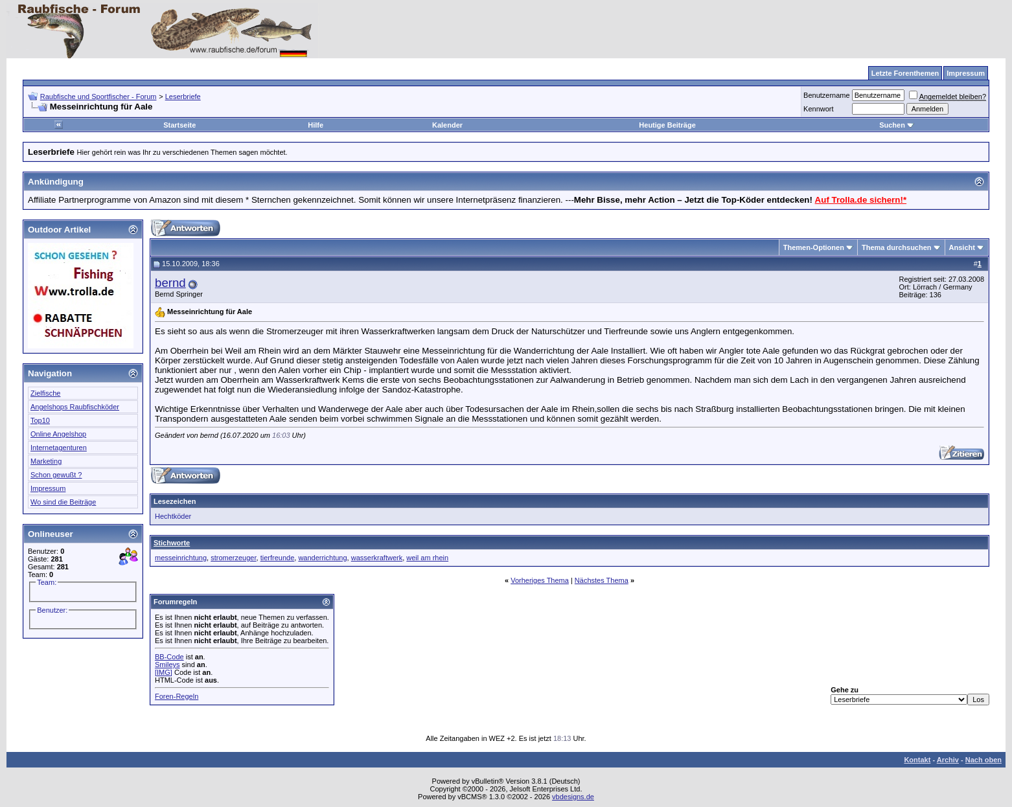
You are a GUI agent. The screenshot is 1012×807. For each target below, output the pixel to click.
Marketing (46, 461)
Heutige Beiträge (667, 125)
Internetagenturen (58, 447)
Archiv (948, 760)
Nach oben (983, 760)
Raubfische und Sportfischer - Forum (98, 96)
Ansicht (962, 247)
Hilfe (315, 125)
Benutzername (826, 95)
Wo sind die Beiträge (63, 502)
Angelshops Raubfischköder (74, 407)
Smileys (167, 664)
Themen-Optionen (813, 247)
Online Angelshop (58, 434)
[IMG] (163, 672)
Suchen (896, 125)
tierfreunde (277, 558)
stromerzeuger (233, 558)
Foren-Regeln (176, 696)
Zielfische (45, 393)
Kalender (447, 125)
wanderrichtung (322, 558)
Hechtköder (173, 516)
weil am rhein (427, 558)
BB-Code (169, 657)
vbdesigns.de (573, 797)
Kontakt (917, 760)
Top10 (40, 420)
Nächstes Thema (601, 580)
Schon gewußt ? (56, 475)
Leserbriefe (183, 96)
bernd (170, 283)
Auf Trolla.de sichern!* (860, 200)
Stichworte (172, 543)
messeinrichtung (181, 558)
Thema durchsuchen (897, 247)
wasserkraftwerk (376, 558)
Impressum (47, 488)
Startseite (179, 125)
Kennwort (818, 109)
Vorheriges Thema (540, 580)
